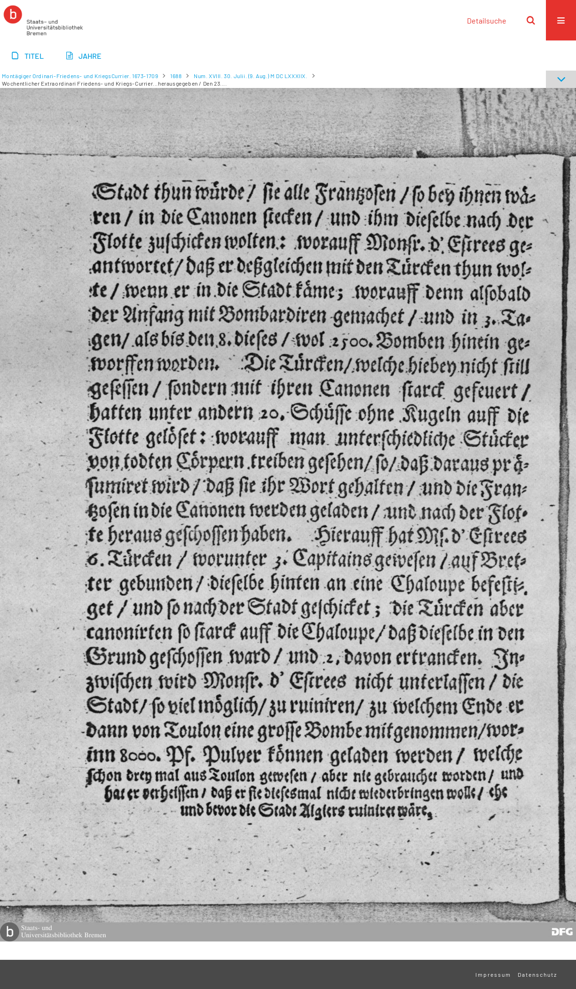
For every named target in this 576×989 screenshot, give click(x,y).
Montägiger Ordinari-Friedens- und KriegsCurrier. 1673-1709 (80, 75)
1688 (175, 75)
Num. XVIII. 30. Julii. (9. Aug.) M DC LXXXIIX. (251, 75)
